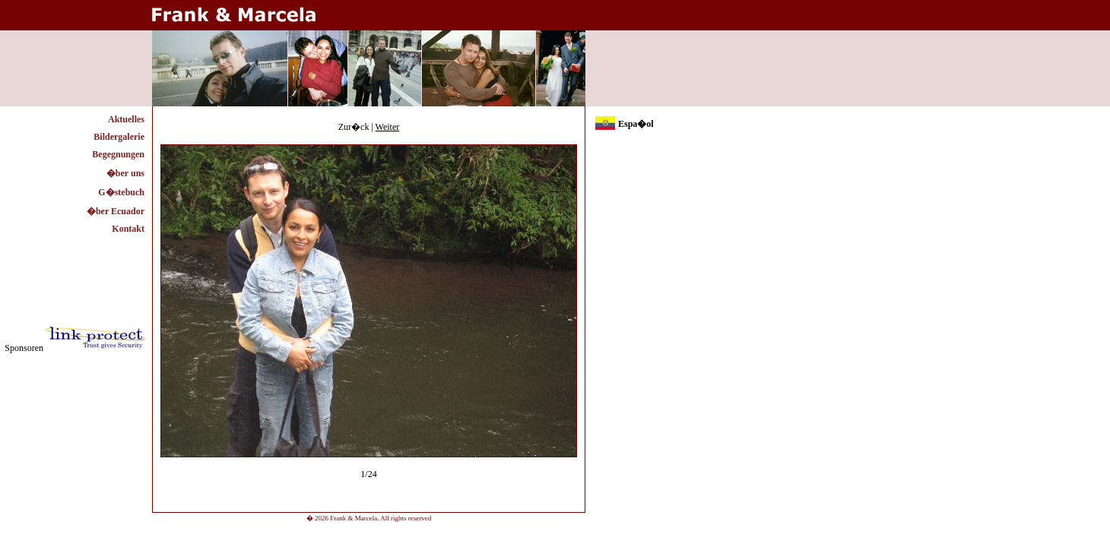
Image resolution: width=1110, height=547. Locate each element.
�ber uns (125, 173)
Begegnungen (118, 154)
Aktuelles (126, 119)
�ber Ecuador (115, 211)
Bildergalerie (119, 136)
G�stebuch (121, 192)
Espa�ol (636, 124)
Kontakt (128, 228)
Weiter (388, 127)
